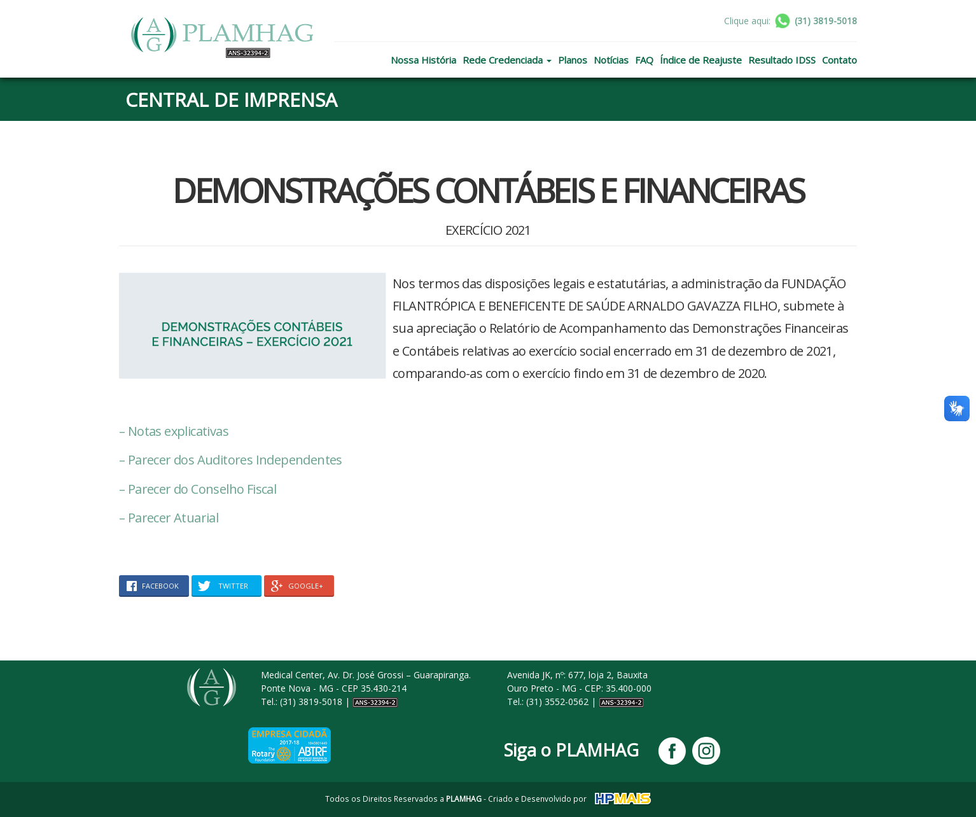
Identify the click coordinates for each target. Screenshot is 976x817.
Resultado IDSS (782, 59)
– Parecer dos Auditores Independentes (230, 459)
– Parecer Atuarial (168, 517)
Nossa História (423, 59)
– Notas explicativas (173, 431)
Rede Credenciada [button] (507, 59)
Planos (572, 59)
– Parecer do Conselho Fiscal (197, 489)
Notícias (611, 59)
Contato (839, 59)
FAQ (644, 59)
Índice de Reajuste (701, 59)
